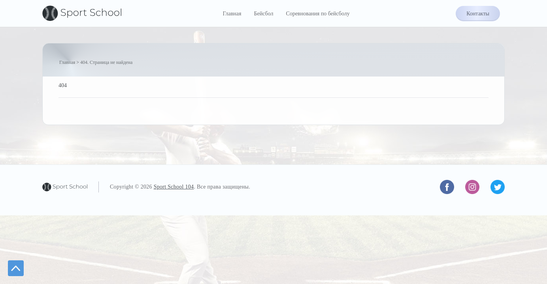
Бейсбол (263, 14)
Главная (232, 14)
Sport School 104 (174, 187)
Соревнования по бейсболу (318, 14)
